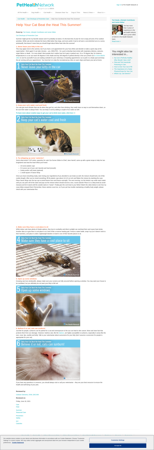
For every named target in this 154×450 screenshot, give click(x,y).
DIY (17, 423)
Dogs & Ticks (75, 14)
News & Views (88, 14)
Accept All (117, 445)
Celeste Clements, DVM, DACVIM (27, 396)
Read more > (116, 43)
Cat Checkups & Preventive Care (38, 21)
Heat (17, 408)
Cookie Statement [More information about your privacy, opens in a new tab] (18, 442)
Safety (18, 420)
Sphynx (61, 335)
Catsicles (19, 425)
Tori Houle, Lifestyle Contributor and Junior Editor (39, 34)
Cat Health (48, 14)
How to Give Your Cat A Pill (123, 68)
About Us (101, 14)
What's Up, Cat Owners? (122, 75)
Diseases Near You (61, 14)
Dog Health (35, 14)
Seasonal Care (21, 414)
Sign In (119, 5)
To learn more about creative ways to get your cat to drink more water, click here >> (45, 115)
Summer (19, 412)
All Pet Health (23, 14)
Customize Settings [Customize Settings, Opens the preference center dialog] (117, 440)
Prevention (19, 417)
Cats (17, 406)
